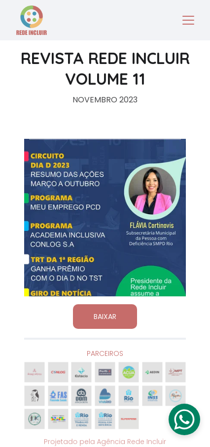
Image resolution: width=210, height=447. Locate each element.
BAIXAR (105, 316)
